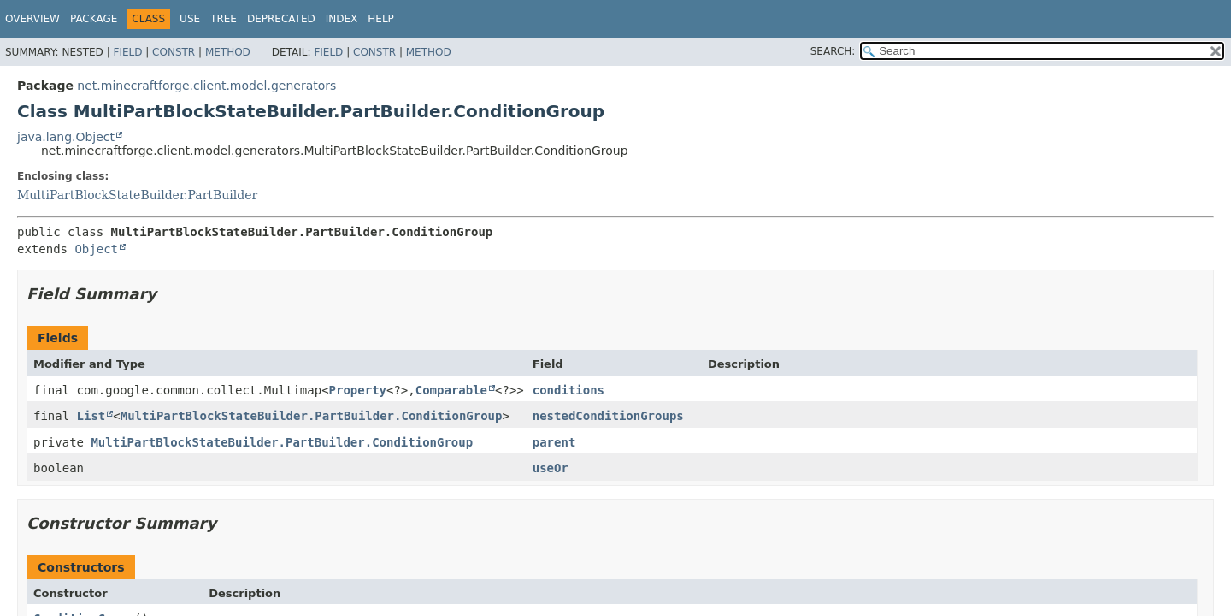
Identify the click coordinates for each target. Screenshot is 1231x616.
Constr (173, 52)
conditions (568, 390)
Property (357, 390)
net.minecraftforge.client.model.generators (206, 85)
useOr (550, 468)
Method (227, 52)
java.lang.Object (66, 137)
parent (554, 442)
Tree (223, 19)
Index (342, 19)
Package (93, 19)
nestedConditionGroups (608, 416)
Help (381, 19)
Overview (32, 19)
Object (96, 249)
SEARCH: (833, 51)
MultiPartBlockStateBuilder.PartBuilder (137, 195)
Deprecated (281, 19)
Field (127, 52)
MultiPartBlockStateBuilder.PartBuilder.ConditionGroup (312, 416)
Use (190, 19)
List (91, 416)
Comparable (451, 390)
